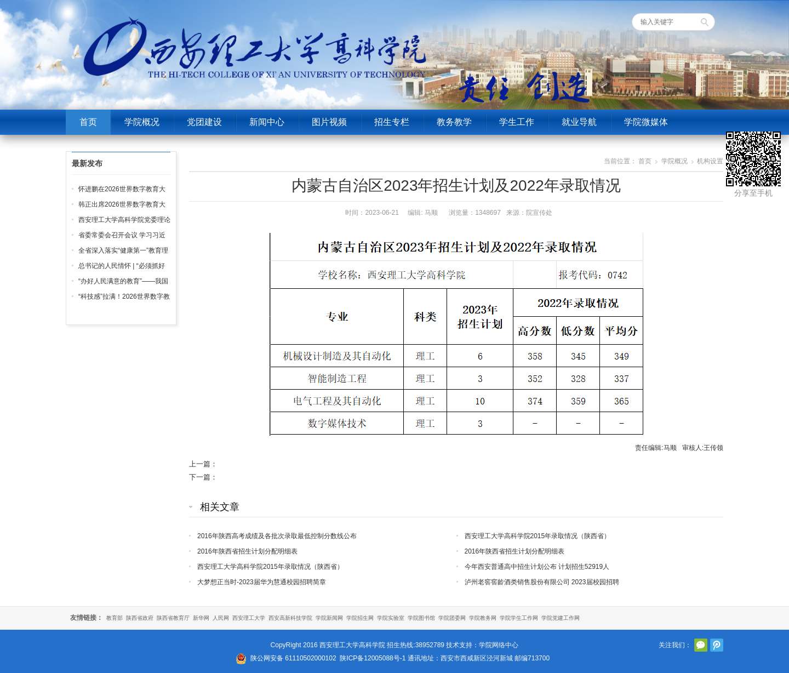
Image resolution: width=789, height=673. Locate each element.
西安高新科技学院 (290, 618)
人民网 (221, 618)
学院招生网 (360, 618)
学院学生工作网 (519, 618)
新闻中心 (266, 122)
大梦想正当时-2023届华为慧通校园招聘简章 (261, 582)
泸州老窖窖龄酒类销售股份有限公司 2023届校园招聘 (542, 582)
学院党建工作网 (560, 618)
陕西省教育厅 (173, 618)
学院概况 (141, 122)
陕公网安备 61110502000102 (293, 658)
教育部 (114, 618)
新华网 (201, 618)
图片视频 (329, 122)
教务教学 (454, 122)
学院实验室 (390, 618)
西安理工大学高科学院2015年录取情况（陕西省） (538, 536)
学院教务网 (482, 618)
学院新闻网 (329, 618)
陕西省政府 (139, 618)
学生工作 (516, 122)
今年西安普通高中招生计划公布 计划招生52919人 (537, 567)
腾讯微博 (716, 645)
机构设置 (710, 161)
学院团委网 (452, 618)
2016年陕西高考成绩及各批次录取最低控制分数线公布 (277, 536)
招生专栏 (391, 122)
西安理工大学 (248, 618)
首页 (88, 122)
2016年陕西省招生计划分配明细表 (247, 551)
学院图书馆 (421, 618)
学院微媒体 (646, 122)
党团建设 (204, 122)
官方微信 (700, 645)
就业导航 (579, 122)
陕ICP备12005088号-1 (372, 658)
